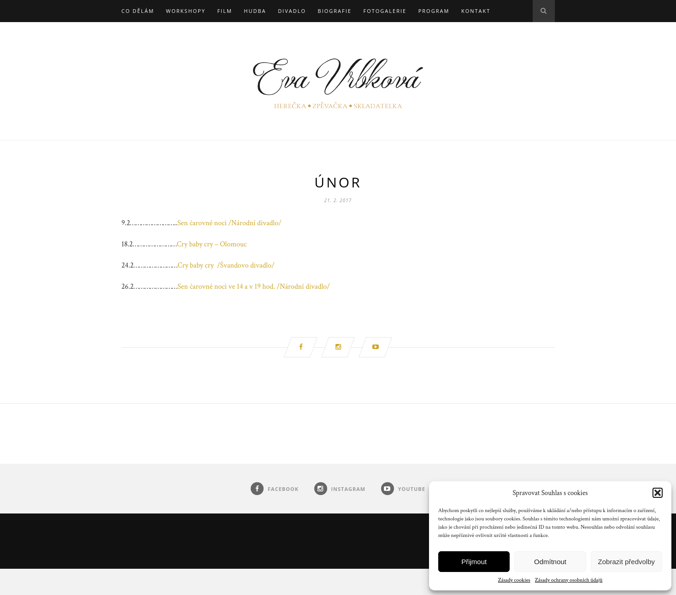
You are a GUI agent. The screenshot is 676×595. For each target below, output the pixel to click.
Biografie (335, 10)
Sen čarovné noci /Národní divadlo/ (229, 223)
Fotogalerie (384, 10)
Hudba (255, 10)
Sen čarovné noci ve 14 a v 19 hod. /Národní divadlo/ (253, 287)
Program (434, 10)
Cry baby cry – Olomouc (212, 244)
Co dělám (138, 10)
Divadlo (292, 10)
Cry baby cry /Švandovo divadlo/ (226, 265)
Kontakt (475, 10)
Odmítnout (550, 562)
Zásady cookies (514, 580)
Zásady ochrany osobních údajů (569, 580)
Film (224, 10)
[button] (657, 492)
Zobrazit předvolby (626, 562)
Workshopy (186, 10)
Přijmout (474, 562)
